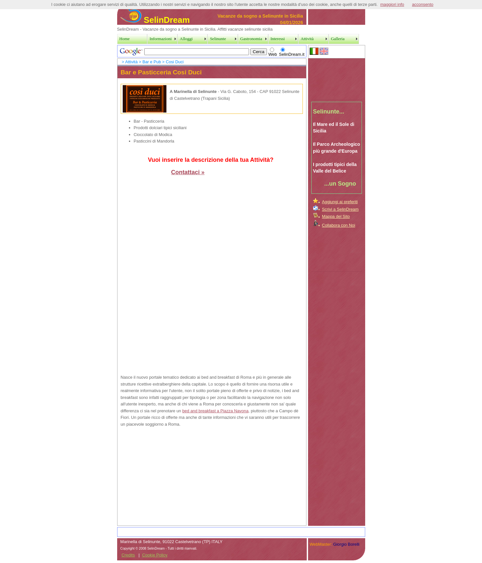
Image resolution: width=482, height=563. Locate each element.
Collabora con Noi (338, 225)
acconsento (422, 4)
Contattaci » (187, 172)
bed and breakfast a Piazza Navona (215, 410)
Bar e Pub (151, 61)
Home (124, 38)
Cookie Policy (154, 555)
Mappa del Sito (336, 216)
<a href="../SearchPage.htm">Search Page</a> (211, 51)
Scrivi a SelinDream (340, 209)
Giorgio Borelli (346, 544)
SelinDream (155, 19)
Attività (131, 61)
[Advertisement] (337, 78)
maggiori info (392, 4)
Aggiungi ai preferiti (340, 201)
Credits (128, 555)
